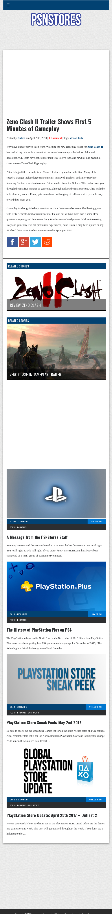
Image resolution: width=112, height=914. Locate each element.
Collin (12, 614)
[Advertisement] (56, 40)
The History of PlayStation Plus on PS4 (39, 630)
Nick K (22, 138)
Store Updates (33, 712)
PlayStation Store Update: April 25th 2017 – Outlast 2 (52, 815)
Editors (13, 521)
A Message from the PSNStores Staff (37, 537)
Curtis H (13, 799)
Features (22, 527)
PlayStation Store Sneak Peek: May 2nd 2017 (44, 722)
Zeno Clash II (78, 138)
